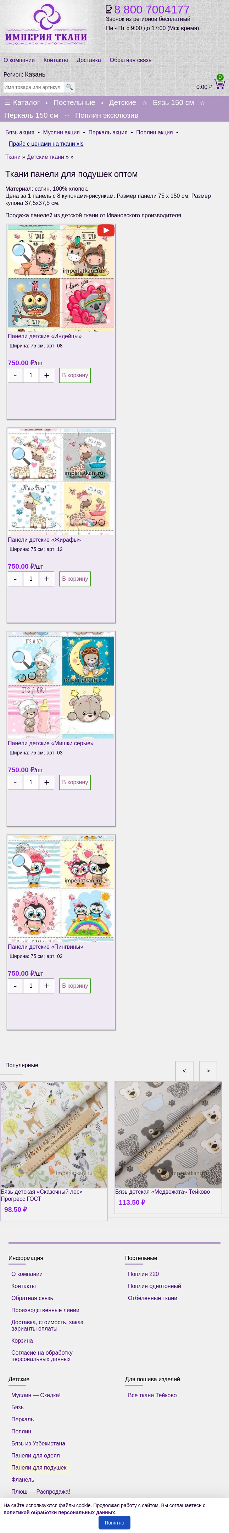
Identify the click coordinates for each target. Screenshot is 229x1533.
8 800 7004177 (152, 9)
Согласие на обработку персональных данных (42, 1356)
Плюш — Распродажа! (40, 1492)
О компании (19, 60)
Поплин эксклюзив (106, 115)
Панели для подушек (38, 1468)
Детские (122, 102)
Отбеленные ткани (152, 1298)
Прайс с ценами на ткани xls (46, 144)
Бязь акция (19, 132)
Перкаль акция (108, 132)
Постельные (74, 102)
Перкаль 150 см (31, 115)
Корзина (22, 1341)
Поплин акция (154, 132)
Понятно (114, 1523)
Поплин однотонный (154, 1286)
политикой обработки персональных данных (59, 1512)
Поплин (21, 1431)
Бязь (17, 1407)
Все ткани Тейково (152, 1395)
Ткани (13, 157)
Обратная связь (130, 60)
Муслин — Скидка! (36, 1395)
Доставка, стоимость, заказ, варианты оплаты (48, 1325)
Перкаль (22, 1419)
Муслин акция (61, 132)
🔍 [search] (69, 87)
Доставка (89, 60)
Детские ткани (45, 157)
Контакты (56, 60)
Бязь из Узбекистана (38, 1443)
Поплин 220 (143, 1274)
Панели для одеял (35, 1456)
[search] (34, 87)
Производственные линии (45, 1310)
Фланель (22, 1480)
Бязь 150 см (173, 102)
